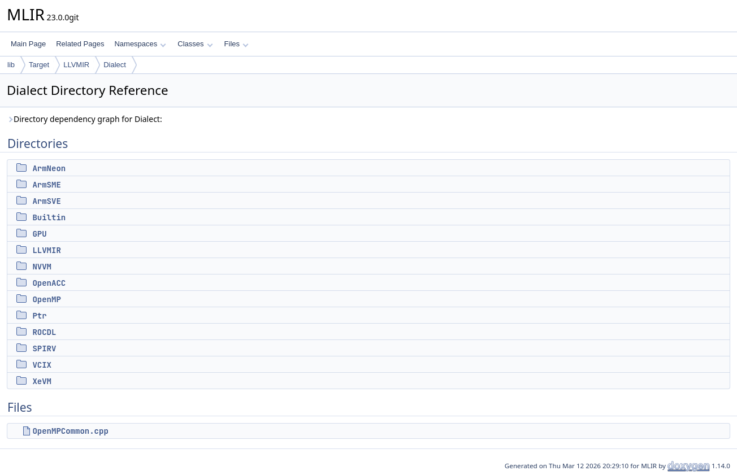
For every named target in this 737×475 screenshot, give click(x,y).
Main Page (28, 44)
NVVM (41, 267)
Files (236, 44)
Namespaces (140, 44)
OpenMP (46, 299)
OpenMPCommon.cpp (70, 431)
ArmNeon (49, 168)
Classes (195, 44)
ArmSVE (46, 201)
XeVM (41, 381)
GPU (39, 234)
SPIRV (44, 348)
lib (11, 64)
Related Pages (80, 44)
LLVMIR (76, 64)
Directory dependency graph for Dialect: (84, 119)
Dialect (114, 64)
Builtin (49, 217)
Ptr (39, 316)
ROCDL (44, 332)
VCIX (41, 365)
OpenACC (49, 283)
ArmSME (46, 185)
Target (39, 64)
